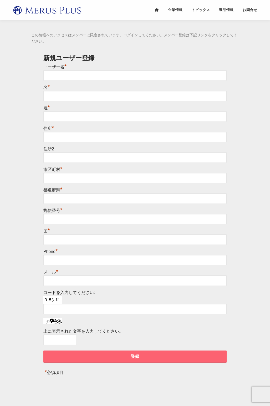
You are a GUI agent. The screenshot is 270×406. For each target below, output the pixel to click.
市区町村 (53, 169)
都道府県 (53, 190)
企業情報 (175, 9)
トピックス (201, 9)
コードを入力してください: (69, 292)
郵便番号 (53, 210)
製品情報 (226, 9)
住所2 (48, 149)
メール (50, 272)
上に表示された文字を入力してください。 (83, 331)
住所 (48, 128)
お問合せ (250, 9)
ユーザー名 (55, 67)
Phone (50, 251)
